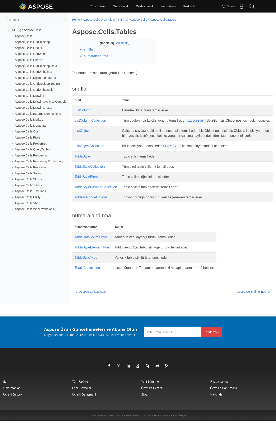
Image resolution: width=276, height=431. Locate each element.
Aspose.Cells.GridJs (28, 48)
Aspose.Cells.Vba (27, 203)
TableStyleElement (88, 187)
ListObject (82, 135)
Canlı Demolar (81, 398)
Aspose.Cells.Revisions (30, 167)
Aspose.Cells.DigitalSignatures (35, 77)
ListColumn (83, 110)
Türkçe (228, 6)
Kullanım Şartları (170, 425)
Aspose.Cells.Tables (28, 185)
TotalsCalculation (87, 278)
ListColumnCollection (90, 120)
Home (76, 19)
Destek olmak (145, 6)
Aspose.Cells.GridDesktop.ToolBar (38, 83)
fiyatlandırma (219, 391)
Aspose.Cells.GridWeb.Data (33, 71)
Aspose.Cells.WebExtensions (34, 209)
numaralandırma (96, 56)
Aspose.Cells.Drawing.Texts (33, 107)
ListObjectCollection (89, 156)
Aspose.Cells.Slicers (28, 179)
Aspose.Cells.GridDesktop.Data (36, 65)
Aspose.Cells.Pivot (27, 137)
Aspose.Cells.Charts (28, 60)
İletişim (182, 425)
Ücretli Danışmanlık (85, 404)
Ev (4, 391)
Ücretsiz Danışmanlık (224, 398)
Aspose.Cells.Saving (28, 173)
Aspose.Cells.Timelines (30, 191)
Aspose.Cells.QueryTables (32, 149)
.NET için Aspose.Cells (26, 30)
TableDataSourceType (91, 247)
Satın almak (121, 6)
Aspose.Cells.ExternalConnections (38, 113)
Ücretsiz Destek (152, 398)
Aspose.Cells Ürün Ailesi (99, 19)
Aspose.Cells (23, 36)
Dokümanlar (11, 398)
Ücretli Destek (12, 404)
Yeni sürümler (150, 391)
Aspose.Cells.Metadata (30, 125)
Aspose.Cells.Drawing (29, 95)
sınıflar (89, 49)
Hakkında (189, 6)
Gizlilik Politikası (152, 425)
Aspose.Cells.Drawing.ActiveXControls (40, 101)
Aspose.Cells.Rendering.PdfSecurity (39, 161)
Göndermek (211, 342)
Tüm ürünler (98, 6)
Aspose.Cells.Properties (31, 143)
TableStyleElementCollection (96, 197)
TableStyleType (86, 267)
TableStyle (82, 166)
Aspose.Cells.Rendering (31, 155)
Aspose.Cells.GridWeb (30, 53)
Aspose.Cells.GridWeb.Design (35, 89)
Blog (144, 404)
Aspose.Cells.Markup (29, 119)
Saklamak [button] (118, 43)
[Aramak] (36, 20)
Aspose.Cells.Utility (28, 197)
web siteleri (168, 6)
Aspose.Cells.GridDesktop (32, 42)
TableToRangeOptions (91, 207)
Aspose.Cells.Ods (27, 131)
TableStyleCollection (90, 176)
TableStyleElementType (92, 257)
